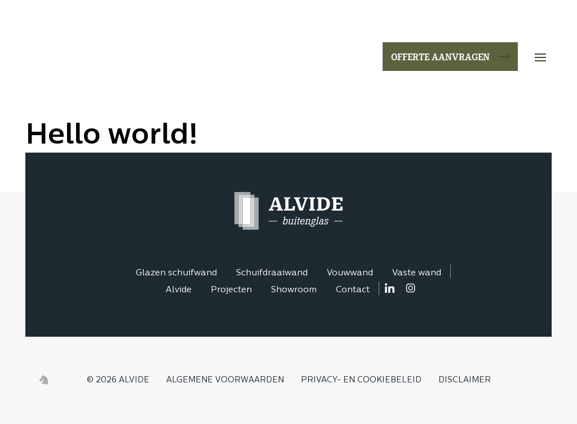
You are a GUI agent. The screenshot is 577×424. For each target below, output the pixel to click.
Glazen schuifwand (176, 273)
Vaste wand (416, 273)
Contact (353, 290)
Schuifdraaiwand (272, 273)
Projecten (231, 290)
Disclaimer (464, 380)
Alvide (179, 290)
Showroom (294, 290)
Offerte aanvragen (440, 56)
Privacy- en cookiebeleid (361, 380)
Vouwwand (350, 273)
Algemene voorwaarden (225, 380)
